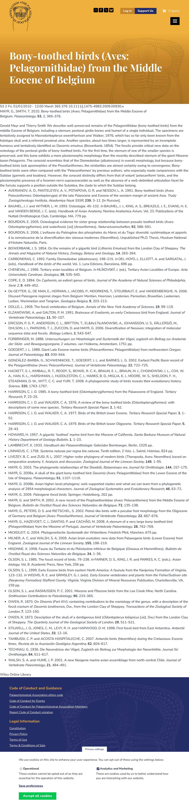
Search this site (96, 10)
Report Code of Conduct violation (31, 712)
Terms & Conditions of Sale (27, 745)
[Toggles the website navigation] (175, 21)
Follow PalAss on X (106, 10)
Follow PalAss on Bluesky (111, 10)
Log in (127, 11)
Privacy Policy (18, 734)
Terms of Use (18, 740)
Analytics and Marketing (116, 773)
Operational (31, 773)
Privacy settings (94, 753)
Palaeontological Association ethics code (36, 695)
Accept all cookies (37, 800)
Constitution (17, 728)
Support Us (145, 11)
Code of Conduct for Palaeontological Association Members (48, 707)
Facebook (101, 10)
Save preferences (31, 790)
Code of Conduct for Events (27, 701)
